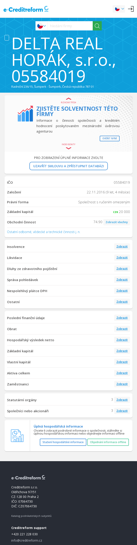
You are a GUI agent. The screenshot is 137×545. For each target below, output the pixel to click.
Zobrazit (122, 246)
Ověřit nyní (109, 138)
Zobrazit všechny (117, 222)
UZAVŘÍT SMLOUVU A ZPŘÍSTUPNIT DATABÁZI (68, 166)
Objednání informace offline (108, 442)
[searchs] (70, 25)
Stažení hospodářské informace (63, 442)
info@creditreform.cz (26, 540)
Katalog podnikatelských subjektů (31, 516)
